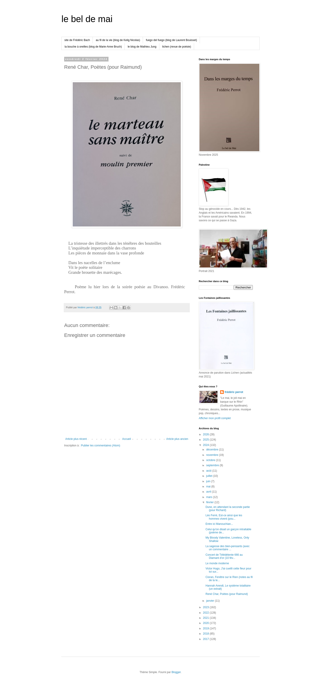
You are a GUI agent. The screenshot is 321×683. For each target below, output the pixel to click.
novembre (212, 455)
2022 (206, 612)
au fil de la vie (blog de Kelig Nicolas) (118, 40)
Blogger (176, 672)
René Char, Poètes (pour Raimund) (227, 594)
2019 (206, 628)
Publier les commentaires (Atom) (100, 445)
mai (208, 486)
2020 (206, 623)
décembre (212, 449)
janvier (210, 600)
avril (209, 491)
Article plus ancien (177, 439)
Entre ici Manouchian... (219, 523)
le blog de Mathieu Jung (142, 46)
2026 (206, 434)
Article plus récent (76, 439)
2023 (206, 607)
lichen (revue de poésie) (176, 46)
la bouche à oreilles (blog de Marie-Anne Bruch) (93, 46)
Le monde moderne (217, 563)
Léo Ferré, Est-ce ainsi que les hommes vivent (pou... (224, 517)
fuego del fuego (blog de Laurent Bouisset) (171, 40)
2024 (206, 445)
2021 (206, 617)
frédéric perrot (234, 392)
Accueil (126, 439)
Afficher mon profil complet (215, 418)
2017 (206, 639)
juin (208, 481)
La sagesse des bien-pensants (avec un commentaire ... (227, 548)
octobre (211, 460)
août (209, 470)
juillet (209, 475)
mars (209, 497)
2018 (206, 633)
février (210, 502)
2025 (206, 439)
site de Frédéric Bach (77, 40)
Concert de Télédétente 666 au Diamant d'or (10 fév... (224, 556)
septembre (213, 465)
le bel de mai (87, 19)
